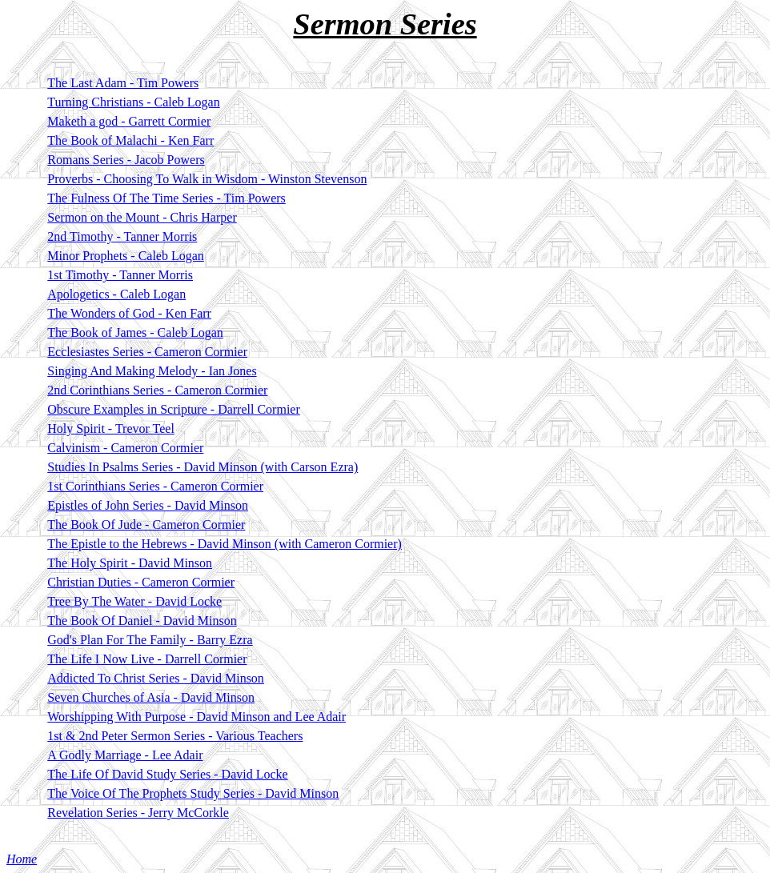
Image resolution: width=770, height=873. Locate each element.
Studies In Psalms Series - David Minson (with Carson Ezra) (202, 467)
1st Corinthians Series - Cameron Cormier (155, 486)
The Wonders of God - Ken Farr (129, 313)
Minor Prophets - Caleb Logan (125, 255)
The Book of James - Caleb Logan (135, 332)
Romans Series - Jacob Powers (125, 159)
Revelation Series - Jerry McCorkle (138, 812)
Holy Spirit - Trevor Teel (110, 428)
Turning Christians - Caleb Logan (133, 102)
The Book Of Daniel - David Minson (141, 620)
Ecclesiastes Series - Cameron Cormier (147, 351)
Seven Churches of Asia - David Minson (151, 697)
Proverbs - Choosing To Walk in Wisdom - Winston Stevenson (207, 179)
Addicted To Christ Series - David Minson (155, 678)
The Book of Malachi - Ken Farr (130, 140)
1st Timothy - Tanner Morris (120, 275)
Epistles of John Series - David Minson (147, 505)
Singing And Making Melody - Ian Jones (151, 371)
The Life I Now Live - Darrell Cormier (147, 659)
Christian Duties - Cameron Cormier (141, 582)
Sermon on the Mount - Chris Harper (141, 217)
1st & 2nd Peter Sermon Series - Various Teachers (175, 736)
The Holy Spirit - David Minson (129, 563)
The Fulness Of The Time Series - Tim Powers (166, 198)
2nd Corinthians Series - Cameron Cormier (157, 390)
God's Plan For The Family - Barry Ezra (149, 640)
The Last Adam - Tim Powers (123, 83)
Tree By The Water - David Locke (134, 601)
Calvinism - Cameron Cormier (125, 448)
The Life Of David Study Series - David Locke (167, 774)
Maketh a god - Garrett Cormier (129, 121)
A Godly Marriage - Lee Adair (125, 755)
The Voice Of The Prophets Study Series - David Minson (193, 793)
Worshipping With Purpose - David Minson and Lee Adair (196, 716)
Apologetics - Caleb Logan (116, 294)
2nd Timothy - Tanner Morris (122, 236)
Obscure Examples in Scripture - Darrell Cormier (173, 409)
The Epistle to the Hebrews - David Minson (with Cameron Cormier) (224, 544)
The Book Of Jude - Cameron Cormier (146, 524)
